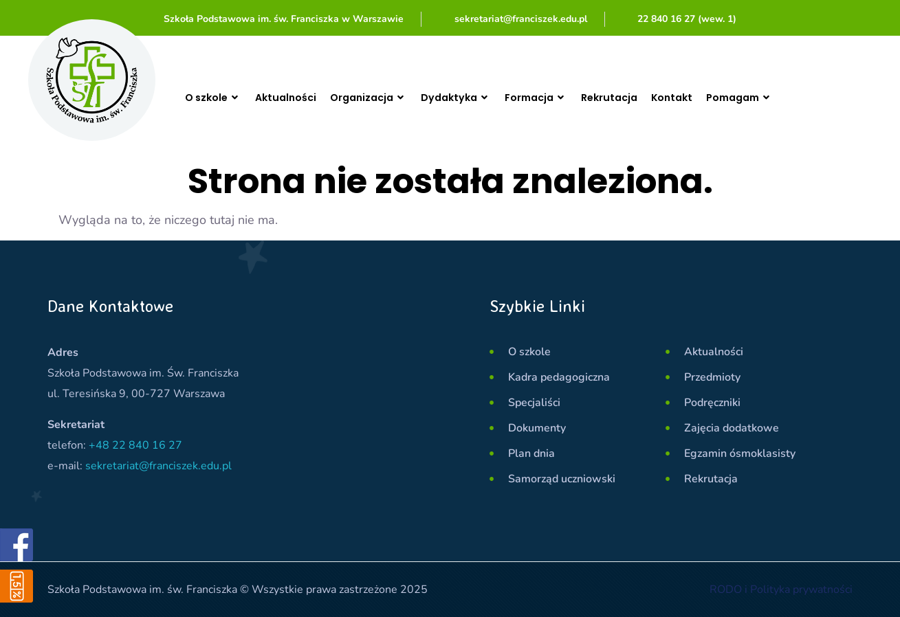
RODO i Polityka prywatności (781, 589)
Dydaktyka (476, 97)
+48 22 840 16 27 (135, 445)
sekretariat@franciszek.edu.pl (158, 465)
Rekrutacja (641, 97)
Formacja (562, 97)
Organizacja (382, 97)
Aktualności (294, 97)
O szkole (216, 97)
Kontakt (708, 97)
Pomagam (781, 97)
